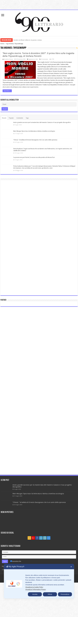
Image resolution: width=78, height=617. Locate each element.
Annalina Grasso (8, 59)
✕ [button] (71, 567)
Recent (4, 118)
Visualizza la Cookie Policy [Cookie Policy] (34, 587)
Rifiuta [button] (50, 594)
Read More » (7, 91)
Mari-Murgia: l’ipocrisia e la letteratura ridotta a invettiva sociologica (34, 131)
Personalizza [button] (65, 594)
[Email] (39, 104)
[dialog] (39, 581)
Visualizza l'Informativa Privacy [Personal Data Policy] (35, 589)
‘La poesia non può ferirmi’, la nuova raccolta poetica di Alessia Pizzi (34, 157)
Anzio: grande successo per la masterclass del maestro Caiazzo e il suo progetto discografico (42, 122)
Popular (11, 118)
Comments (19, 118)
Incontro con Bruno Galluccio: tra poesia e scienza (28, 40)
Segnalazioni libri (33, 59)
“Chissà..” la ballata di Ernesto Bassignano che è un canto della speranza (35, 140)
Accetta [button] (34, 594)
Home (2, 43)
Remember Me (15, 561)
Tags (27, 118)
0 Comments (44, 59)
